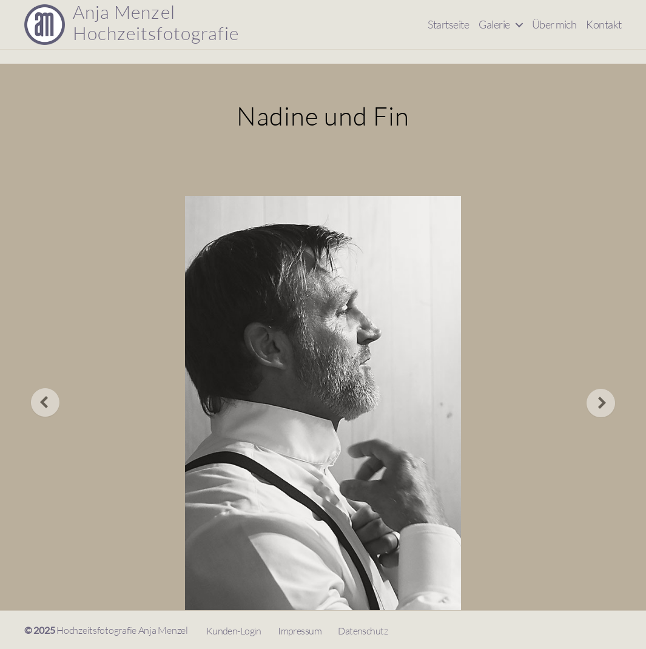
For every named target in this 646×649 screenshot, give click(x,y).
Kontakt (604, 31)
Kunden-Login (233, 631)
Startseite (448, 31)
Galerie (494, 31)
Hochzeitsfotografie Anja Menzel (122, 630)
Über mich (554, 31)
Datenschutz (363, 631)
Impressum (299, 631)
